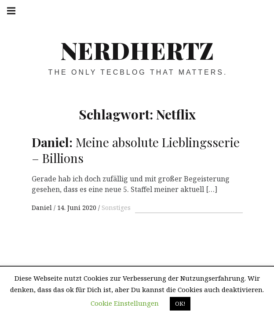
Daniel (43, 207)
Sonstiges (116, 207)
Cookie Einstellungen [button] (125, 303)
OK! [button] (180, 303)
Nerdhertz (137, 50)
